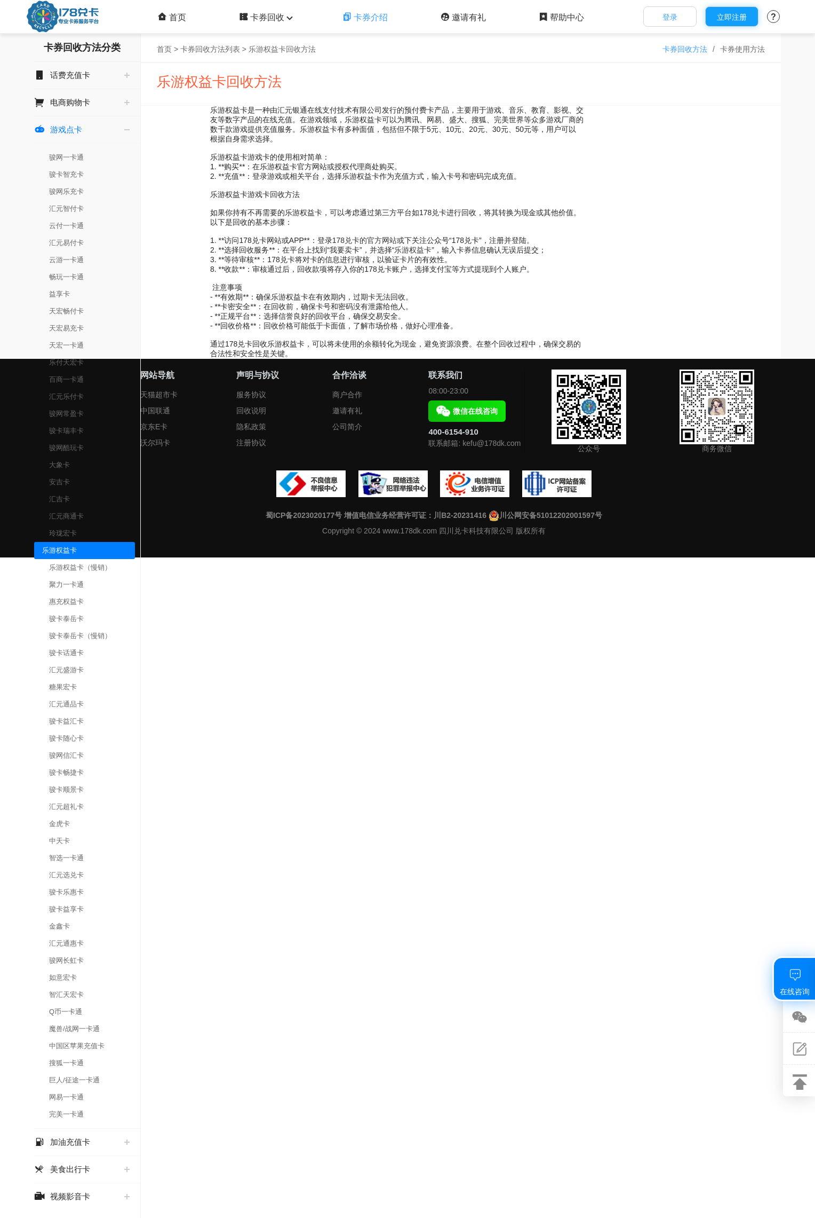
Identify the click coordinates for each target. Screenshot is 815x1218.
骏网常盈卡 (66, 414)
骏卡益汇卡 (66, 721)
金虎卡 (59, 824)
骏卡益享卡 (66, 909)
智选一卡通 (66, 858)
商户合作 (347, 394)
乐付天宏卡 (66, 362)
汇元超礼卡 (66, 807)
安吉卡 (59, 482)
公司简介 (347, 426)
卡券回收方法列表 (210, 49)
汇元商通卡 (66, 516)
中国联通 (155, 410)
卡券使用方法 (742, 49)
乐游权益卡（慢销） (80, 567)
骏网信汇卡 (66, 755)
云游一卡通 (66, 260)
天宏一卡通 (66, 345)
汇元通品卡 (66, 704)
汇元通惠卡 (66, 943)
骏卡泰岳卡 (66, 619)
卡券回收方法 (684, 49)
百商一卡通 (66, 379)
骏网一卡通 (66, 157)
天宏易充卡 (66, 328)
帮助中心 (561, 17)
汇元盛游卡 (66, 670)
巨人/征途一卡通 (74, 1080)
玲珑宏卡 (63, 533)
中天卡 (59, 841)
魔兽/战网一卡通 (74, 1029)
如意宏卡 (63, 977)
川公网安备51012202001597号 (545, 515)
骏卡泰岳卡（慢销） (80, 636)
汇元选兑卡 (66, 875)
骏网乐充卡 (66, 191)
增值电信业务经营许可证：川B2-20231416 (415, 515)
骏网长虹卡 (66, 960)
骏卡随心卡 (66, 738)
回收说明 (251, 410)
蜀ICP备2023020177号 (304, 515)
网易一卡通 (66, 1097)
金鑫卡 (59, 926)
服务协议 (251, 394)
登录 (669, 17)
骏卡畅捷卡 (66, 772)
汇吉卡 (59, 499)
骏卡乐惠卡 (66, 892)
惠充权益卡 (66, 602)
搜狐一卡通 (66, 1063)
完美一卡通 (66, 1114)
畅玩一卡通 (66, 277)
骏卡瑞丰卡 (66, 431)
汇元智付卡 (66, 209)
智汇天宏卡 (66, 995)
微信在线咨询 (467, 411)
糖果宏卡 (63, 687)
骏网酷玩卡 (66, 448)
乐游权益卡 (59, 550)
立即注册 (732, 17)
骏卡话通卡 (66, 653)
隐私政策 (251, 426)
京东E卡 (153, 426)
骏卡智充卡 (66, 174)
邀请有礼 (463, 17)
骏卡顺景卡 (66, 789)
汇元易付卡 (66, 243)
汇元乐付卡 (66, 396)
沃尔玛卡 (155, 442)
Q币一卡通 (65, 1012)
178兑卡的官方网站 (364, 240)
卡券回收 (264, 17)
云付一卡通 (66, 226)
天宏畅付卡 (66, 311)
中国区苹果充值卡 (77, 1046)
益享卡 (59, 294)
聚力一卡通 (66, 584)
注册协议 (251, 442)
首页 (172, 17)
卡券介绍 (365, 17)
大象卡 (59, 465)
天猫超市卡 (159, 394)
